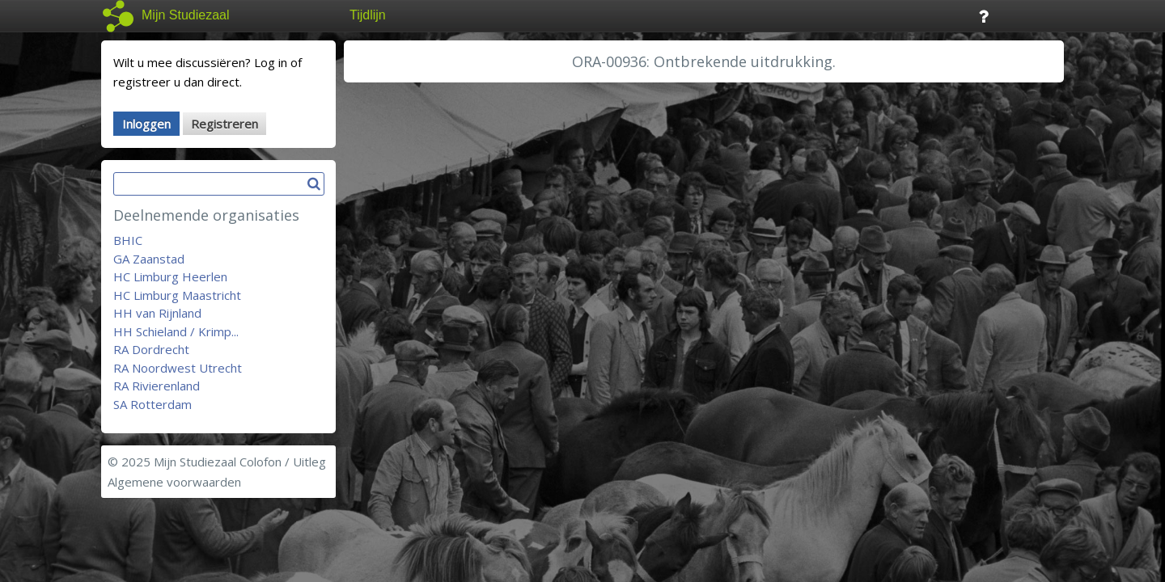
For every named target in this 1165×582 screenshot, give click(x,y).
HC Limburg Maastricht (177, 295)
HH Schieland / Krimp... (176, 331)
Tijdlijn (368, 15)
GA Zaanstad (148, 259)
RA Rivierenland (156, 385)
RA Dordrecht (151, 349)
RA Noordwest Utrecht (177, 368)
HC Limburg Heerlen (170, 276)
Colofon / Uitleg (282, 461)
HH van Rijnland (157, 313)
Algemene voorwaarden (174, 482)
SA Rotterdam (152, 404)
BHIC (127, 240)
